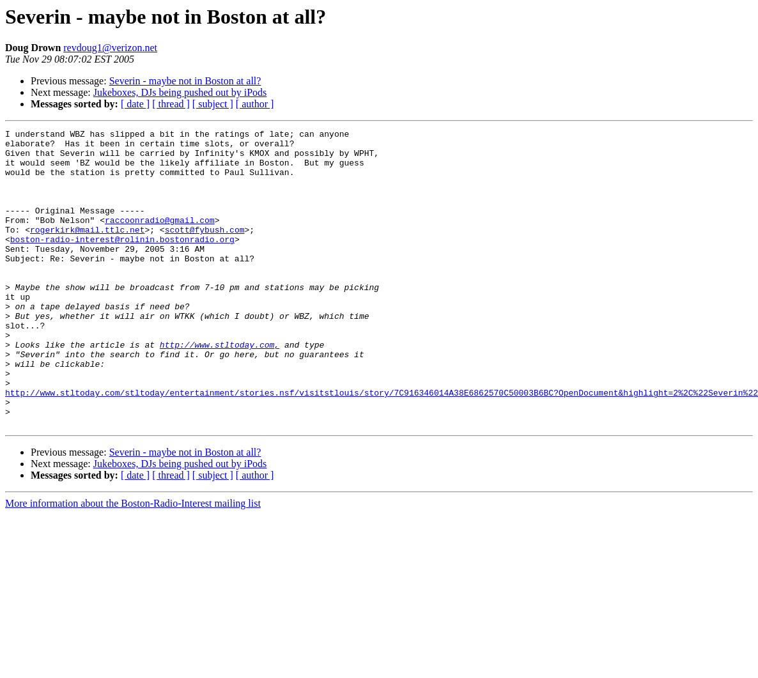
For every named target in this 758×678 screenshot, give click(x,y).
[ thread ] (171, 103)
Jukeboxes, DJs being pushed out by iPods (180, 92)
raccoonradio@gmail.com (160, 239)
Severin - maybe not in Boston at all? (185, 80)
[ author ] (255, 103)
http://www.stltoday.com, (219, 388)
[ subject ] (212, 103)
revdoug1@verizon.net (110, 47)
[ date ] (135, 103)
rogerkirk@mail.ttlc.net (87, 250)
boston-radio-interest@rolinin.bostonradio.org (122, 262)
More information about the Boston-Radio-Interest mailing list (133, 562)
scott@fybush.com (205, 250)
